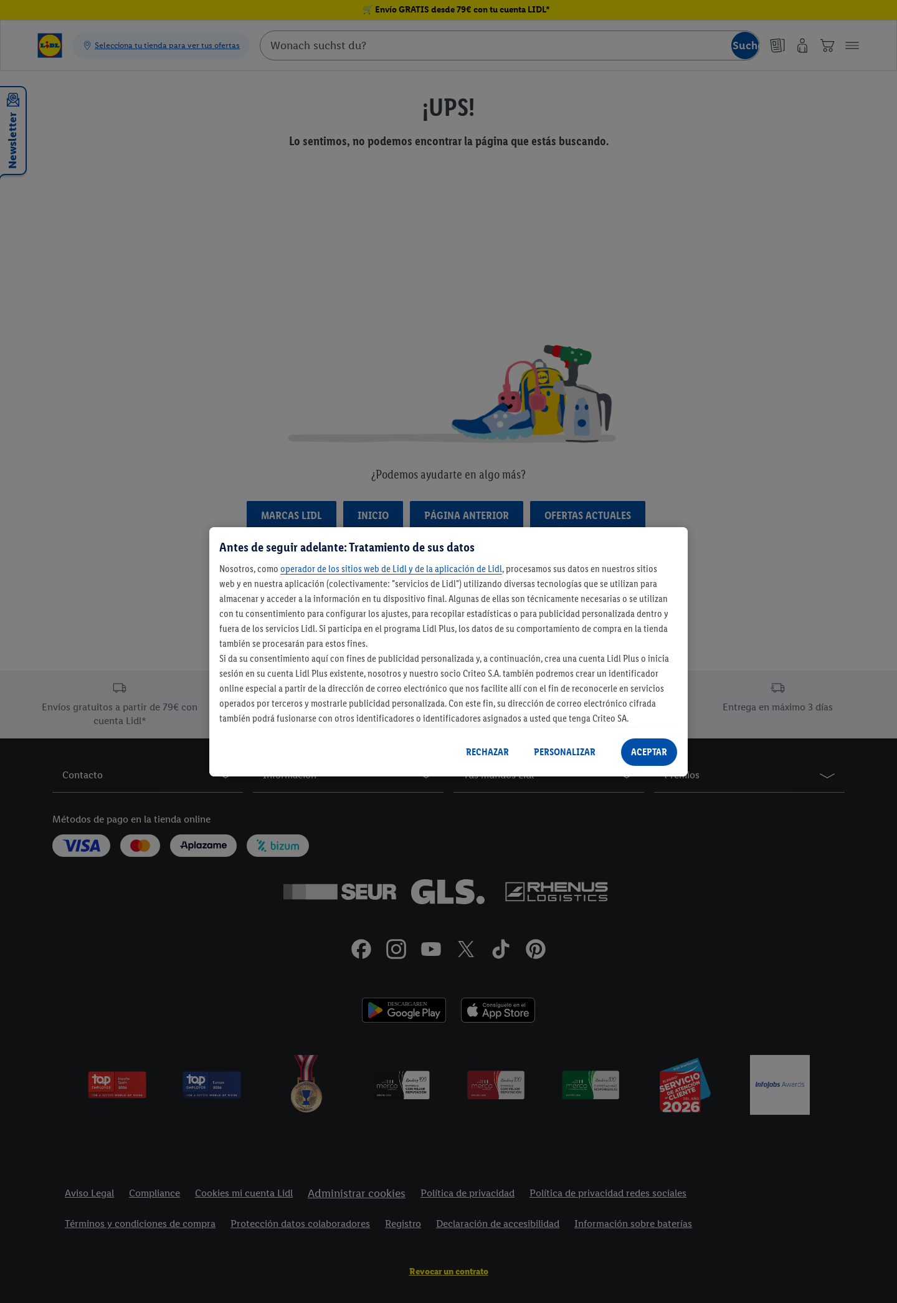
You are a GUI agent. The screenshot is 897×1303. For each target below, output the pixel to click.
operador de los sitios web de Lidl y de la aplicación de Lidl (391, 569)
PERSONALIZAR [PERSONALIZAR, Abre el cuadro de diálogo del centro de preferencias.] (565, 752)
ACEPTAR (649, 752)
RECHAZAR (487, 752)
